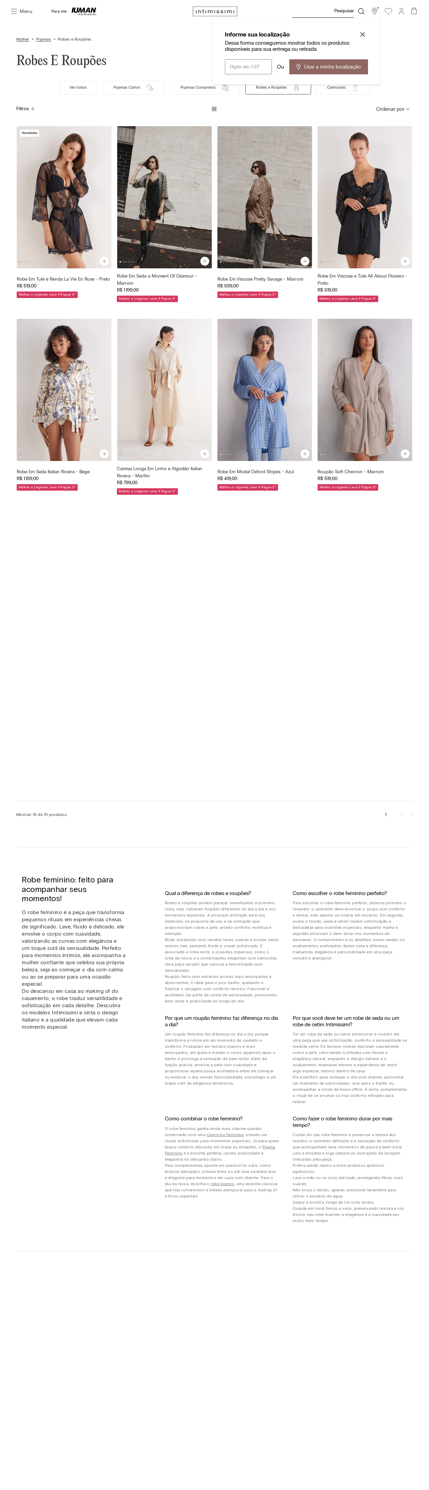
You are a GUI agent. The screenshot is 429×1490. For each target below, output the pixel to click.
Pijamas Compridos (205, 88)
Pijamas (43, 39)
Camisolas (343, 88)
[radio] (214, 109)
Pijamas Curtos (133, 88)
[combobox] (327, 11)
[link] (386, 814)
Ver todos (78, 87)
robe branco (222, 1183)
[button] (374, 11)
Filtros (25, 109)
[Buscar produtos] (361, 11)
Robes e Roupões (74, 39)
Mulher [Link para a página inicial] (22, 39)
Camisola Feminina (225, 1134)
